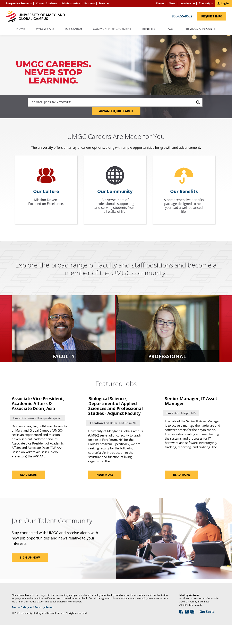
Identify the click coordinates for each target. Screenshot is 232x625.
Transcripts (206, 3)
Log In (225, 3)
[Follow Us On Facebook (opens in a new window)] (181, 612)
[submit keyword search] (198, 102)
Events (160, 3)
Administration (70, 3)
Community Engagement (112, 29)
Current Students (46, 3)
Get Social (207, 611)
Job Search (73, 29)
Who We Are (45, 29)
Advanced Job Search (116, 111)
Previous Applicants (201, 30)
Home (20, 29)
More (102, 3)
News (172, 3)
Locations (185, 3)
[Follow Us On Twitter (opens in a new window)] (187, 612)
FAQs (169, 29)
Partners (89, 3)
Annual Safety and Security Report (38, 607)
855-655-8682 (182, 16)
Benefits (148, 29)
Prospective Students (19, 3)
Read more (29, 476)
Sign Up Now (30, 557)
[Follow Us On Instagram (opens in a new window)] (192, 612)
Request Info (213, 17)
